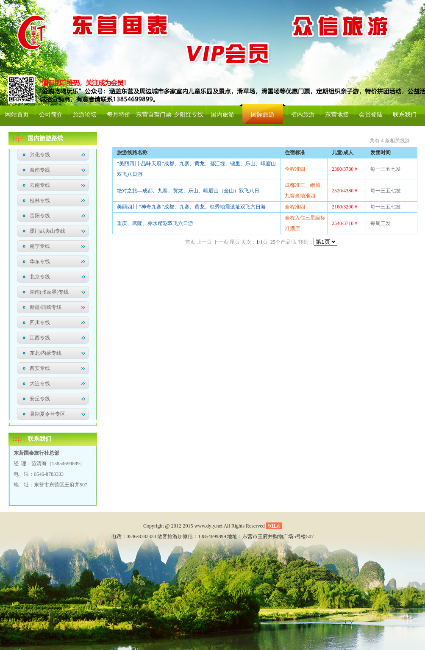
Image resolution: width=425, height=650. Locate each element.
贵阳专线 (40, 216)
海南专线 (40, 170)
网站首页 (17, 114)
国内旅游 (222, 114)
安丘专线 (40, 399)
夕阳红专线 (188, 114)
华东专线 (40, 261)
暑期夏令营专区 (47, 414)
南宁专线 (40, 246)
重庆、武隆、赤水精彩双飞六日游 (155, 223)
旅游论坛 (85, 114)
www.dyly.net (208, 526)
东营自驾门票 (154, 114)
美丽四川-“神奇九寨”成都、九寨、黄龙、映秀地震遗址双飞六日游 (191, 207)
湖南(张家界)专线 (49, 292)
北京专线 (40, 277)
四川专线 (40, 322)
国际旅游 (263, 114)
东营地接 (337, 114)
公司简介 (51, 114)
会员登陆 (371, 114)
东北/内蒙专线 (45, 353)
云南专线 (40, 185)
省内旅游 (303, 114)
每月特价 (119, 114)
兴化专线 (40, 155)
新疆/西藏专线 (45, 307)
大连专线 (40, 383)
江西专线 (40, 338)
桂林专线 (40, 200)
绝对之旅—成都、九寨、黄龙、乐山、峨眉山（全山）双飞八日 (188, 191)
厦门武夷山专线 (47, 231)
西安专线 (40, 368)
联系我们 (405, 114)
